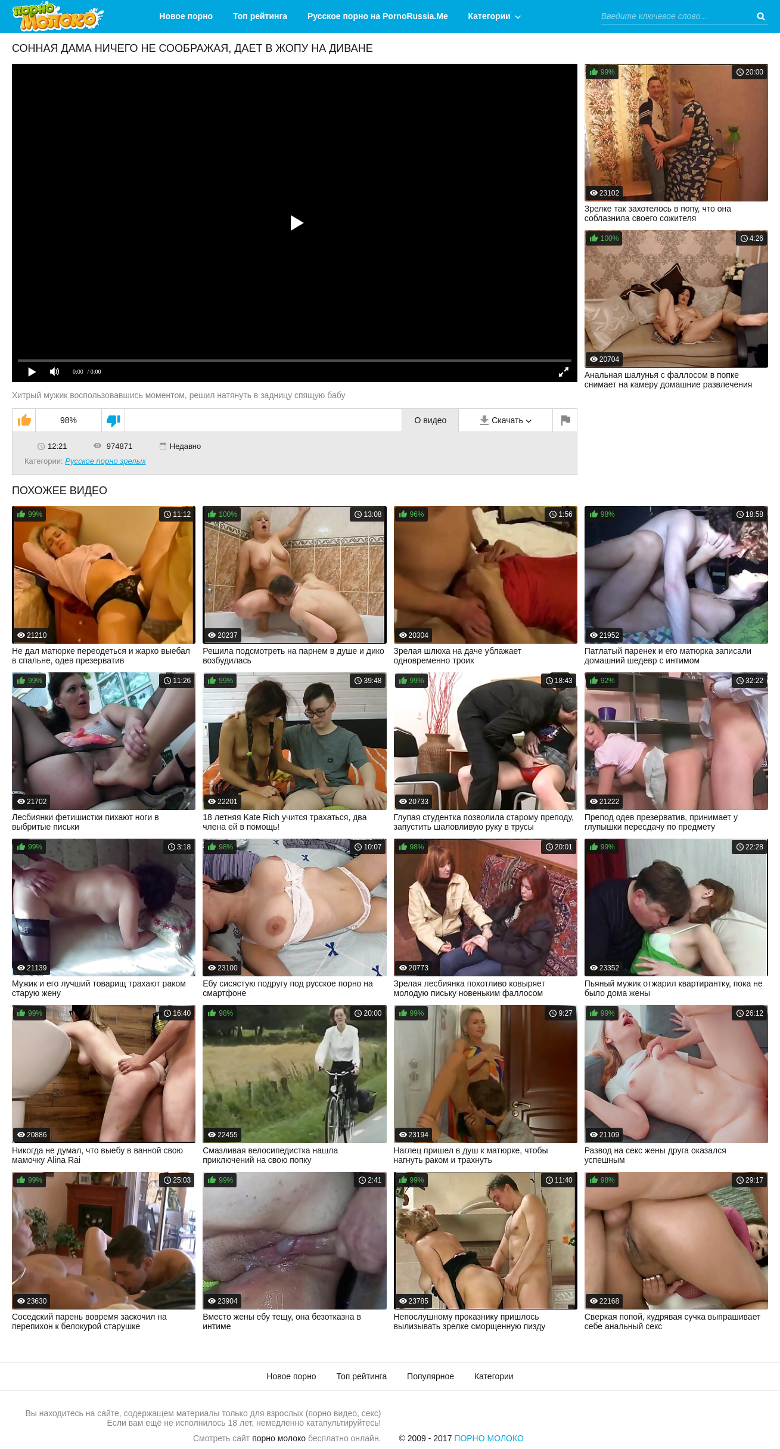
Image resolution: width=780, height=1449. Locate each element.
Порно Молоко (489, 1438)
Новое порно (186, 16)
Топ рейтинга (260, 16)
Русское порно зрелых (105, 461)
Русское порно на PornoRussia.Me (377, 16)
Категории (489, 16)
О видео (430, 420)
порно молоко (279, 1438)
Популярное (430, 1376)
